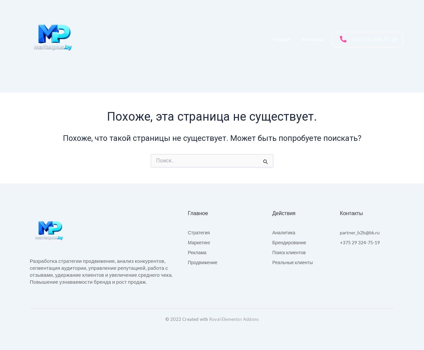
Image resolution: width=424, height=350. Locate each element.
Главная (280, 39)
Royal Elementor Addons (234, 319)
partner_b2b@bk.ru (360, 232)
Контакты (312, 39)
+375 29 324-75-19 (360, 242)
